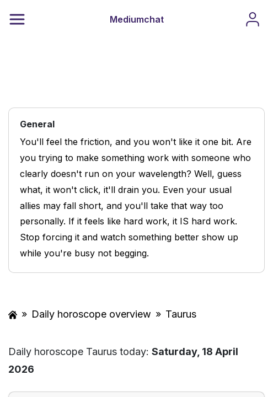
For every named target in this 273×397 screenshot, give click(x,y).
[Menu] (17, 19)
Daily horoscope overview (91, 314)
